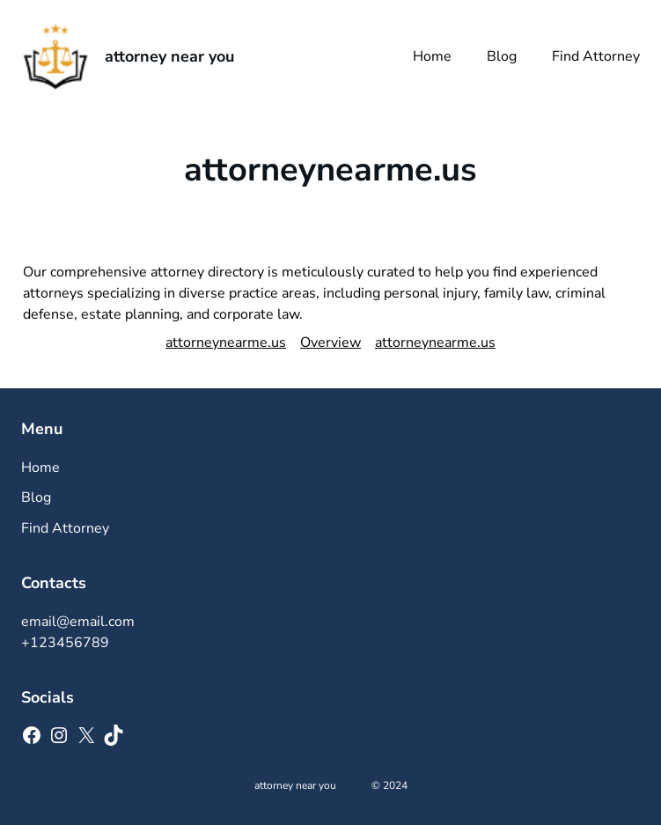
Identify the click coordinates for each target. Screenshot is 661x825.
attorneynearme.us (225, 342)
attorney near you (169, 56)
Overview (330, 342)
